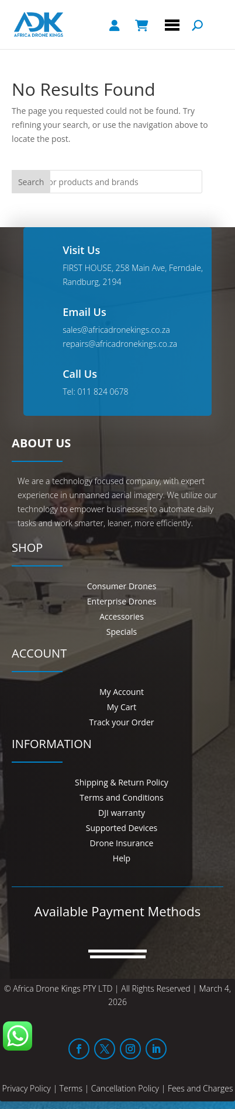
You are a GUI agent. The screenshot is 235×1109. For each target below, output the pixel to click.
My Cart (122, 706)
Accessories (121, 616)
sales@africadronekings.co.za (116, 329)
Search (31, 181)
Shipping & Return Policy (121, 782)
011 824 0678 (102, 391)
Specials (121, 631)
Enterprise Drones (121, 601)
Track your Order (121, 722)
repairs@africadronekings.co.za (120, 343)
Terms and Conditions (121, 797)
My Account (121, 691)
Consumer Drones (122, 586)
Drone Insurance (122, 843)
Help (121, 858)
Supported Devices (121, 827)
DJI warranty (121, 812)
